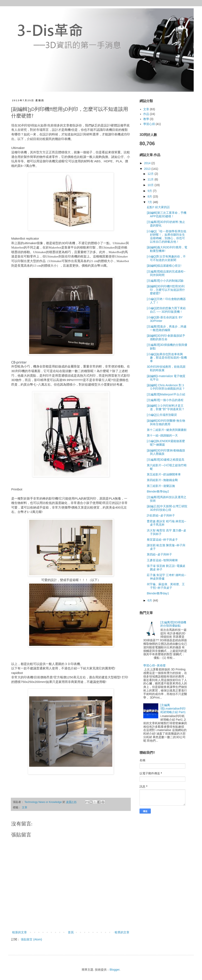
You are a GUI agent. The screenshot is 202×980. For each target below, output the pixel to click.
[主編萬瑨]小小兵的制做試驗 (165, 280)
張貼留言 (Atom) (31, 939)
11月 (150, 179)
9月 (150, 190)
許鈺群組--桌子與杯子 (161, 515)
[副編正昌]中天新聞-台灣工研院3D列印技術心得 (167, 508)
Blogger (114, 969)
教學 (146, 119)
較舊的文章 (122, 932)
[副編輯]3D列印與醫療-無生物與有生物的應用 (166, 422)
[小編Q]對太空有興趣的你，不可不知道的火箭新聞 (166, 258)
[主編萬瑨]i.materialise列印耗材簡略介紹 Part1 (173, 708)
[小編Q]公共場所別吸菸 (162, 414)
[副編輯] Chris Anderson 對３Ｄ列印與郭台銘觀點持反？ (166, 387)
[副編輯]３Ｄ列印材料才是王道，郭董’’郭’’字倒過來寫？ (166, 407)
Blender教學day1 (158, 593)
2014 (147, 163)
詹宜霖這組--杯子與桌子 (162, 539)
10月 (150, 185)
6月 (150, 600)
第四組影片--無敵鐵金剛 (162, 480)
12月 (150, 173)
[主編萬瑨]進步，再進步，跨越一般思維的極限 (166, 328)
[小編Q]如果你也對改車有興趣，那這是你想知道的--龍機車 (167, 357)
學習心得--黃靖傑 (154, 665)
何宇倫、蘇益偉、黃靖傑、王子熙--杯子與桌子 (166, 585)
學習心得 (149, 124)
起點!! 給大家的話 (158, 207)
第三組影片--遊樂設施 (161, 486)
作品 (146, 114)
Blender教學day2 (158, 491)
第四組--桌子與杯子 (159, 554)
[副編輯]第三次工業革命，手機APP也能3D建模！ (166, 214)
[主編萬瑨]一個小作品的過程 (165, 400)
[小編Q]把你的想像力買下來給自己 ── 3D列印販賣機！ (166, 309)
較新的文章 (19, 932)
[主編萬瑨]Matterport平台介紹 (166, 394)
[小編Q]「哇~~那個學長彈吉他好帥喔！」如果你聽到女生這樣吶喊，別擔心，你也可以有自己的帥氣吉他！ (166, 236)
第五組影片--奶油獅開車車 (164, 474)
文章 (24, 807)
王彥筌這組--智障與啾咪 (162, 560)
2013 (147, 168)
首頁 (71, 932)
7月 (150, 202)
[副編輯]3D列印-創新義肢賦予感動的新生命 (166, 337)
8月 (150, 196)
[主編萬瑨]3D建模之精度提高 (165, 459)
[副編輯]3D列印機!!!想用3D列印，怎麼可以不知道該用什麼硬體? (166, 290)
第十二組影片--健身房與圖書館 (167, 429)
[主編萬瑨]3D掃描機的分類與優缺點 (173, 624)
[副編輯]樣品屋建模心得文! (164, 265)
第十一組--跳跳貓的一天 (162, 435)
